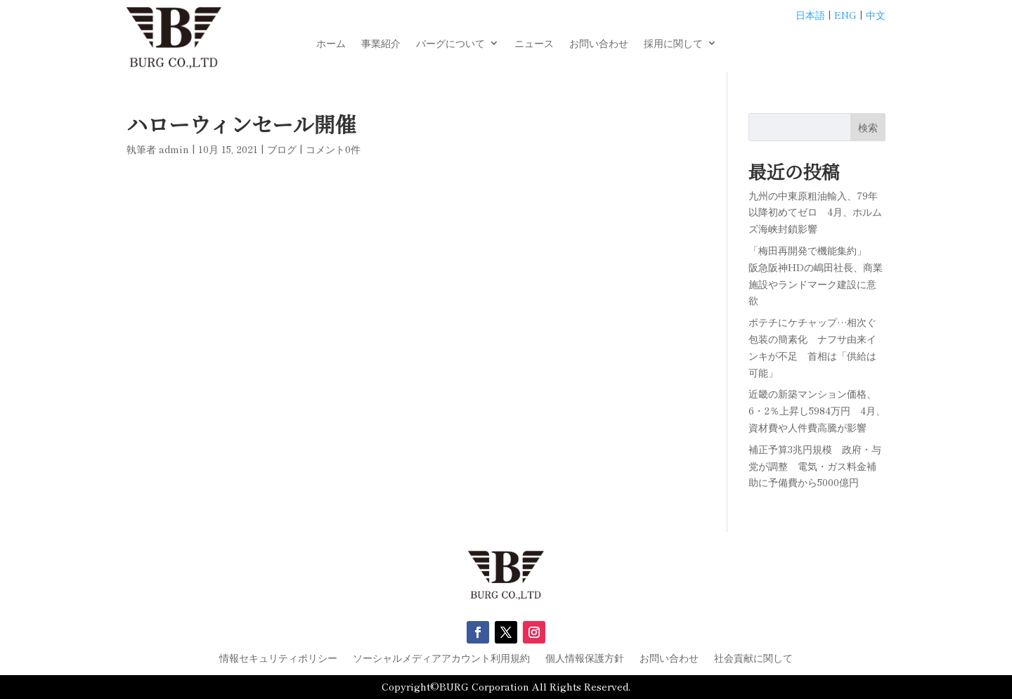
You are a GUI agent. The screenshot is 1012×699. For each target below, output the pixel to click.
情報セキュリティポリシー (278, 659)
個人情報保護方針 (584, 659)
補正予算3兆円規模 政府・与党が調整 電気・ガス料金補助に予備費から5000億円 (814, 466)
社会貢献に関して (753, 659)
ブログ (282, 149)
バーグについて (450, 44)
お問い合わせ (598, 44)
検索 (868, 127)
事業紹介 (381, 44)
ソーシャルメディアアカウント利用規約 (441, 659)
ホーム (331, 44)
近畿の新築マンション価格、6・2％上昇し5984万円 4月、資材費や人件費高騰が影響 (816, 410)
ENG (845, 15)
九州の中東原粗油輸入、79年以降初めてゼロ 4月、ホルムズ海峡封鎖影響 (815, 212)
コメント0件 (333, 149)
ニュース (534, 44)
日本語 (810, 15)
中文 (875, 15)
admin (174, 149)
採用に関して (673, 44)
